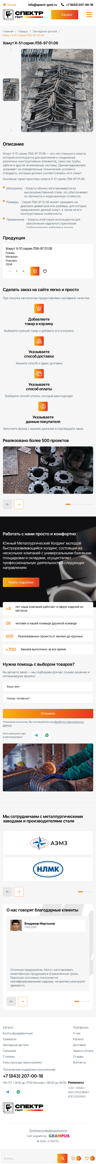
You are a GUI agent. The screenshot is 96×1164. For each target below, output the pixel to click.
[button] (19, 504)
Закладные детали (15, 1045)
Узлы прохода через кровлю (22, 1063)
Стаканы (9, 1057)
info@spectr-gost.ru (42, 5)
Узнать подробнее (21, 582)
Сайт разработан (48, 1136)
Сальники (9, 1051)
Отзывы (78, 1057)
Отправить (48, 714)
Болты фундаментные (18, 1033)
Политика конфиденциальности (48, 1130)
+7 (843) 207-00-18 (76, 5)
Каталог (67, 15)
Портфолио (80, 1028)
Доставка (79, 1045)
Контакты (79, 1063)
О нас (77, 1033)
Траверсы (9, 1039)
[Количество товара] (16, 271)
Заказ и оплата (83, 1051)
